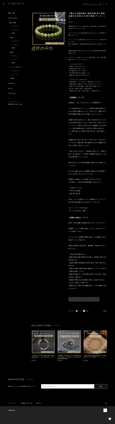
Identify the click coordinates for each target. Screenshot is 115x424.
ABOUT (11, 83)
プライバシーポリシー (14, 102)
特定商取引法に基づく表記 (15, 104)
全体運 (11, 52)
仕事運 (11, 37)
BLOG (10, 88)
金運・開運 (12, 22)
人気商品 (11, 78)
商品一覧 (11, 13)
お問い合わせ (39, 403)
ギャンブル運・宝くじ (15, 67)
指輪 (13, 33)
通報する (105, 311)
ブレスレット (16, 26)
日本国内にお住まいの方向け (84, 304)
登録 (100, 386)
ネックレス (15, 29)
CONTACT (12, 93)
